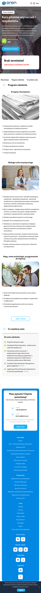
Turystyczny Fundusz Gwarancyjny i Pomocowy (20, 450)
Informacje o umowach (20, 460)
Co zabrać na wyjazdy (20, 467)
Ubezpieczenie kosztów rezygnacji (20, 454)
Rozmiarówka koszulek (20, 470)
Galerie (20, 526)
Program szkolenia (18, 80)
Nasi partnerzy (20, 519)
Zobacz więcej (20, 319)
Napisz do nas (20, 427)
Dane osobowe (20, 457)
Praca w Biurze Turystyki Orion (21, 529)
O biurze (20, 510)
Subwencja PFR (20, 447)
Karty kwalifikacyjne (20, 482)
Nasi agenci (20, 523)
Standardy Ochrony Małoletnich (20, 478)
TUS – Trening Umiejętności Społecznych (20, 444)
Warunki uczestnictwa (20, 485)
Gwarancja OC (20, 498)
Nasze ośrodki (20, 516)
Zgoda (21, 590)
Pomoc (20, 440)
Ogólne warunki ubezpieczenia (20, 495)
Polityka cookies (20, 463)
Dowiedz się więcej (10, 49)
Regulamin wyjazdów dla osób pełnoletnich (20, 491)
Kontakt (20, 506)
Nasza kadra (20, 513)
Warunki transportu (20, 488)
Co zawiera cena (32, 80)
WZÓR (22, 366)
